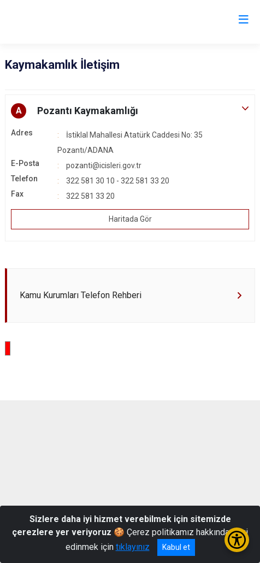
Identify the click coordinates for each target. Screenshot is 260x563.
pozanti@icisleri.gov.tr (103, 165)
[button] (130, 110)
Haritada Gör (130, 219)
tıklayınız (133, 547)
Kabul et (176, 547)
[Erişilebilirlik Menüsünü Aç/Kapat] (236, 540)
